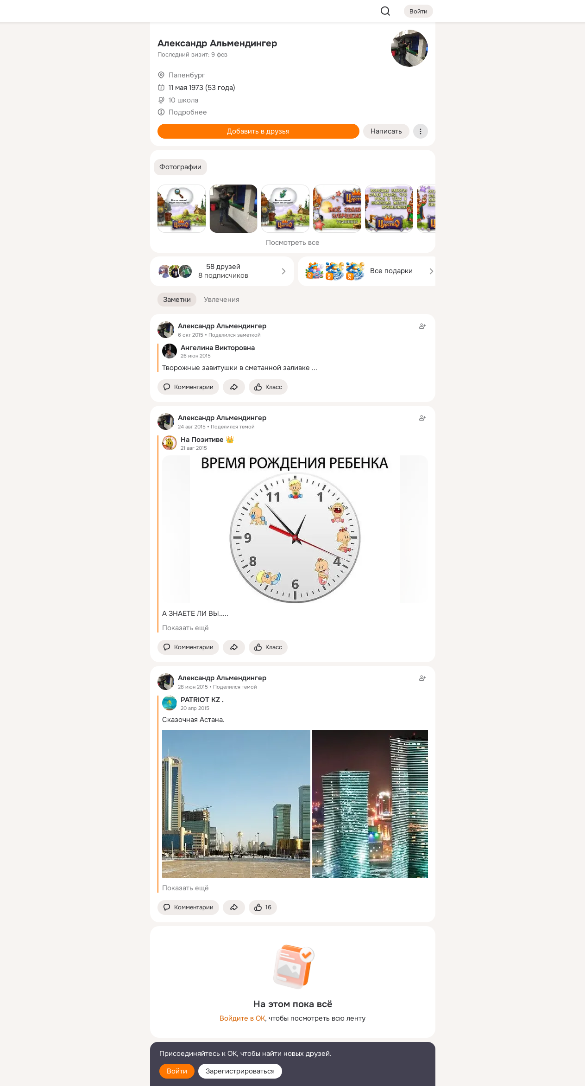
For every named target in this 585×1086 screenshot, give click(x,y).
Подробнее (188, 112)
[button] (180, 167)
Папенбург (187, 75)
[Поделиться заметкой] (234, 387)
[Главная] (40, 44)
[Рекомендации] (81, 167)
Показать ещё (185, 627)
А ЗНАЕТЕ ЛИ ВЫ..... (195, 613)
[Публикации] (40, 85)
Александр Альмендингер (217, 43)
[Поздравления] (81, 126)
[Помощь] (40, 167)
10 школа (183, 100)
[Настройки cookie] (82, 1074)
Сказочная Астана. (193, 719)
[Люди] (81, 85)
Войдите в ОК (242, 1018)
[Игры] (121, 126)
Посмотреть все (293, 242)
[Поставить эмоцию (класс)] (268, 387)
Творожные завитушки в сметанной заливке (236, 367)
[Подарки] (40, 126)
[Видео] (121, 85)
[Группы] (121, 44)
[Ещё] (82, 1014)
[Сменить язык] (82, 1034)
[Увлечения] (81, 44)
